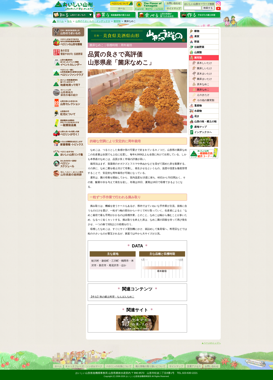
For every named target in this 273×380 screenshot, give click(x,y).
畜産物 (198, 105)
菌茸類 (117, 21)
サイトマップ (173, 8)
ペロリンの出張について (119, 366)
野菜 (196, 41)
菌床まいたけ (204, 78)
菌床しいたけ (204, 68)
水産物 (198, 110)
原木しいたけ (204, 63)
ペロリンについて (121, 3)
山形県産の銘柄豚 (68, 173)
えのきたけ (203, 94)
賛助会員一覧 (68, 122)
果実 (196, 36)
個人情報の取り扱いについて (150, 366)
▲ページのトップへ (211, 343)
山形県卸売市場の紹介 (68, 92)
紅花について (68, 112)
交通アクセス (194, 366)
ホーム (121, 8)
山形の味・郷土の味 (205, 121)
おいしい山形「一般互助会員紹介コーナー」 (204, 153)
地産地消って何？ (68, 82)
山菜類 (198, 52)
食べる (157, 15)
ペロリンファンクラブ (68, 72)
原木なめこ (203, 84)
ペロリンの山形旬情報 (68, 42)
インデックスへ (203, 132)
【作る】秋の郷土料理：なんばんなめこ (112, 296)
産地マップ (200, 126)
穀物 (196, 31)
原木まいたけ (204, 73)
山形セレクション (68, 102)
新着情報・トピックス (68, 143)
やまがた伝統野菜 (68, 52)
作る (200, 15)
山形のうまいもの (68, 31)
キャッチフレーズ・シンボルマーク (83, 366)
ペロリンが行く (68, 133)
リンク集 (68, 153)
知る (73, 15)
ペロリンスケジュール (68, 163)
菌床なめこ (203, 89)
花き (196, 116)
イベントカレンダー (68, 62)
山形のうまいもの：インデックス (93, 21)
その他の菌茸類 (205, 100)
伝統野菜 (199, 47)
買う (115, 15)
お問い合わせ (173, 3)
